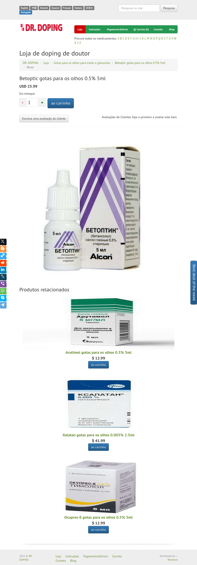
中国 (34, 7)
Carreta (141, 29)
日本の (89, 7)
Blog (172, 29)
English (24, 7)
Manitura (173, 559)
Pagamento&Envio (117, 29)
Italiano (78, 7)
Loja (80, 29)
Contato (158, 29)
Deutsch (44, 7)
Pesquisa (169, 8)
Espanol (55, 7)
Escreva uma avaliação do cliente (44, 119)
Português (26, 12)
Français (67, 7)
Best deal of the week (194, 282)
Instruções (94, 29)
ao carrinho (60, 103)
